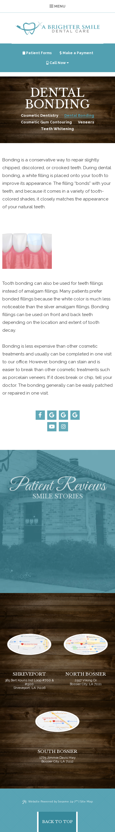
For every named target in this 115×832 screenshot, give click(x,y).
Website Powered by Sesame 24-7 (50, 802)
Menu (57, 6)
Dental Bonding (79, 115)
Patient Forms (37, 53)
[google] (51, 415)
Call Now (57, 63)
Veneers (86, 122)
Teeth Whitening (57, 129)
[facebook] (40, 415)
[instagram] (63, 426)
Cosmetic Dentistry (39, 115)
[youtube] (51, 426)
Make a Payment (76, 53)
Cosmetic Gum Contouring (46, 122)
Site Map (86, 801)
